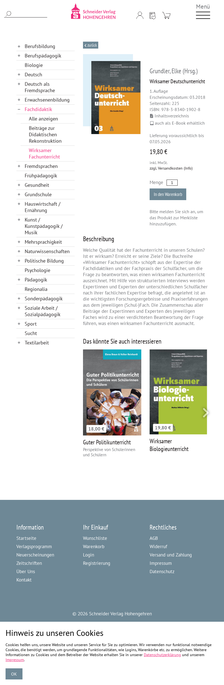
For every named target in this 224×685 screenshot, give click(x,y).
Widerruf (158, 546)
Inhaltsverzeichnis (169, 116)
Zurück (92, 45)
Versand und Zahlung (171, 555)
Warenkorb (93, 546)
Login (88, 555)
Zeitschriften (29, 563)
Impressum (161, 563)
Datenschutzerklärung (162, 654)
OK (14, 674)
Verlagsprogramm (34, 546)
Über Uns (25, 571)
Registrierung (96, 563)
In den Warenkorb (168, 194)
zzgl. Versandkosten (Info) (171, 168)
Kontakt (24, 580)
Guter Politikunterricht (107, 442)
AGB (154, 538)
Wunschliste (95, 538)
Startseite (26, 538)
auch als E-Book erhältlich (177, 123)
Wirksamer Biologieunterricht (169, 445)
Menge (156, 182)
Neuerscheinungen (35, 555)
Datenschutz (162, 571)
